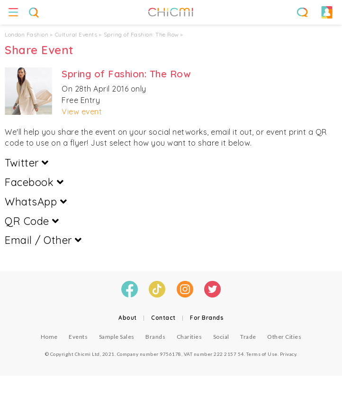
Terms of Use (262, 354)
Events (78, 336)
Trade (248, 336)
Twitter (27, 162)
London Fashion (26, 34)
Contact (163, 317)
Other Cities (284, 336)
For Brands (207, 317)
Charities (189, 336)
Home (49, 336)
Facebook (34, 182)
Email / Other (43, 240)
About (127, 317)
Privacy (288, 354)
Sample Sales (117, 336)
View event (82, 111)
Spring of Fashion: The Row (141, 34)
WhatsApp (36, 201)
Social (221, 336)
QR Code (32, 221)
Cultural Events (76, 34)
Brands (155, 336)
